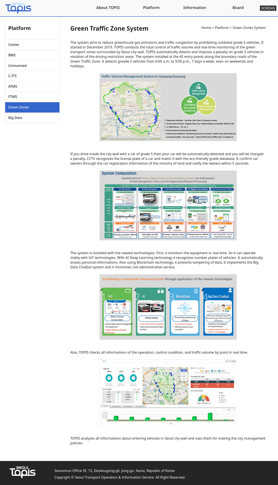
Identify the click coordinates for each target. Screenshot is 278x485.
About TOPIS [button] (108, 7)
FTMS (12, 96)
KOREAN (268, 8)
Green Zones (18, 107)
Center (13, 44)
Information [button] (194, 7)
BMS (12, 55)
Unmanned (17, 65)
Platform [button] (151, 7)
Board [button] (238, 7)
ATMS (12, 86)
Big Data (15, 117)
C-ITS (12, 76)
